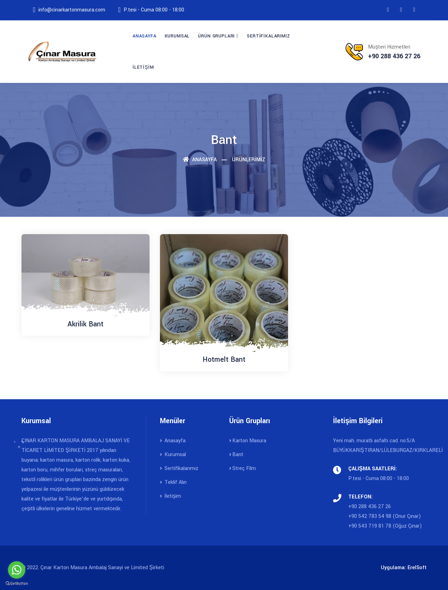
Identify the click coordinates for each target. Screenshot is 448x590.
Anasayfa (200, 159)
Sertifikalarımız (179, 468)
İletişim (170, 496)
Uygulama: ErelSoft (404, 567)
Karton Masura (247, 440)
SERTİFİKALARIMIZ (268, 36)
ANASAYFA (144, 36)
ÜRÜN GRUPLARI (216, 36)
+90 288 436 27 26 (369, 506)
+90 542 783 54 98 (370, 516)
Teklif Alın (173, 482)
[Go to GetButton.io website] (17, 583)
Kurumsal (173, 454)
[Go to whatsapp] (16, 570)
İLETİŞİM (143, 67)
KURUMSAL (177, 36)
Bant (236, 454)
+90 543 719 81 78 (369, 526)
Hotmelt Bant (224, 359)
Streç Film (242, 468)
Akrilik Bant (86, 324)
